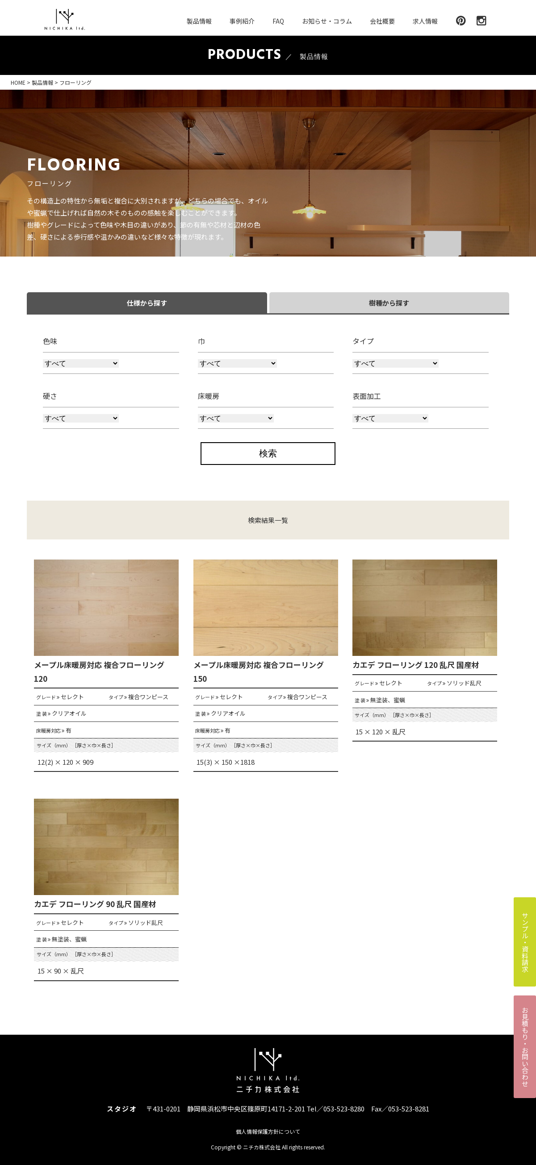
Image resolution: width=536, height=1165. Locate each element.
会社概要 (382, 21)
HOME (18, 82)
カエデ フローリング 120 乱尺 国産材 (415, 664)
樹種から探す (389, 302)
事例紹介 (242, 21)
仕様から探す (147, 302)
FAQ (278, 21)
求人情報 (425, 21)
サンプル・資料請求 (525, 942)
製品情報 (199, 21)
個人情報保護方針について (268, 1131)
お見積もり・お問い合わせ (525, 1047)
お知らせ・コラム (327, 21)
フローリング (75, 82)
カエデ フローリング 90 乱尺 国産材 (95, 903)
